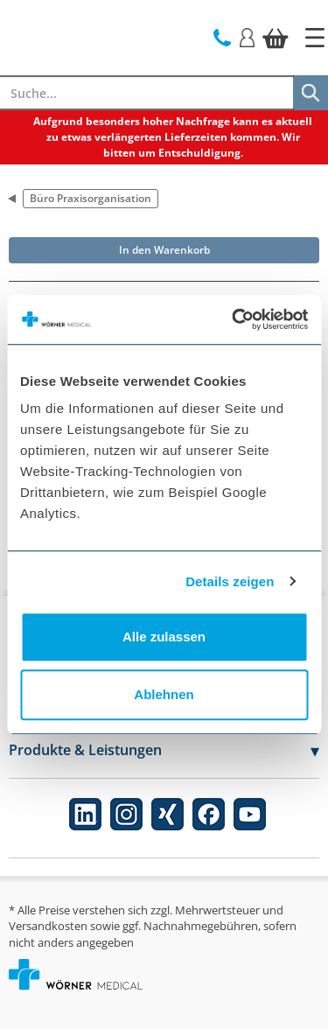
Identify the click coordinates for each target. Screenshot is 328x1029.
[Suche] (310, 92)
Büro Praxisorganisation (90, 198)
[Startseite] (314, 38)
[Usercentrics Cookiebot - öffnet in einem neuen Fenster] (233, 319)
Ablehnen (163, 694)
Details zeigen (229, 581)
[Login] (247, 36)
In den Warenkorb (164, 249)
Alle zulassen (164, 636)
